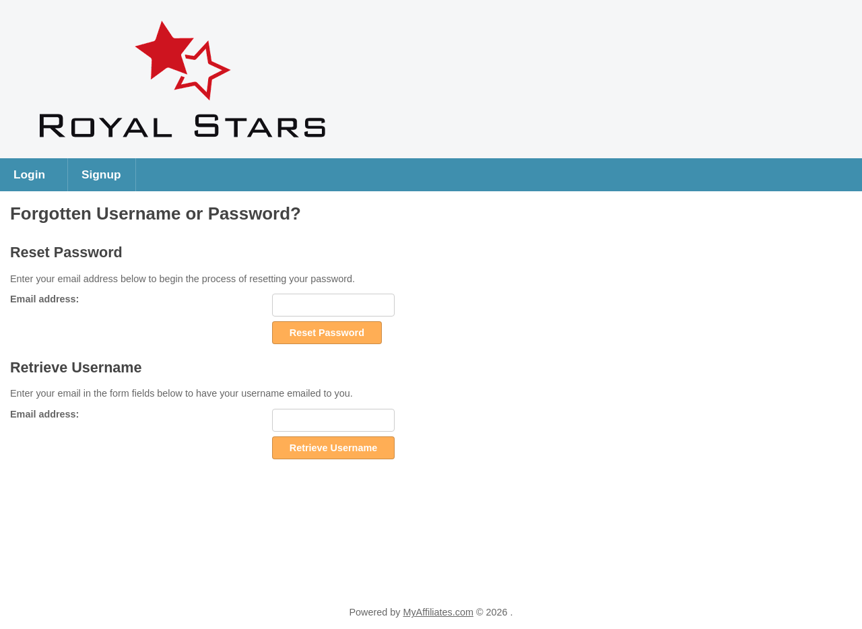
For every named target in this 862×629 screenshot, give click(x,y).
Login (29, 174)
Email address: (44, 299)
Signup (101, 174)
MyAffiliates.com (438, 612)
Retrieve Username (333, 447)
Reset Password (327, 332)
